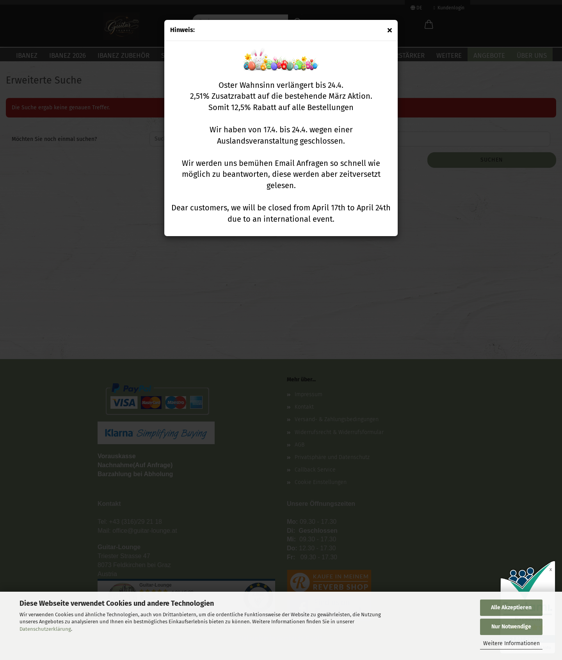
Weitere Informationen (511, 643)
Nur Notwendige (511, 626)
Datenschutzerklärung (45, 629)
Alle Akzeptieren (511, 607)
